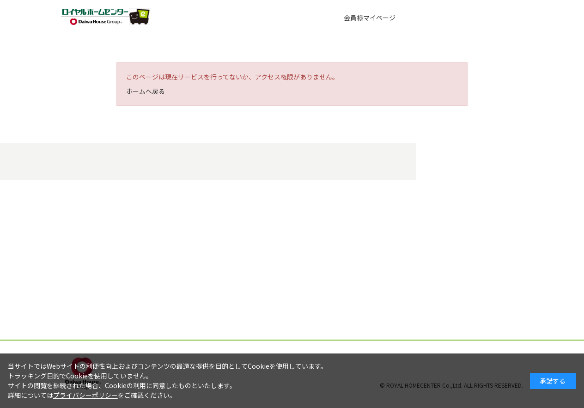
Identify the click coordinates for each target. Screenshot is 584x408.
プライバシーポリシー (85, 395)
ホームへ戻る (145, 91)
